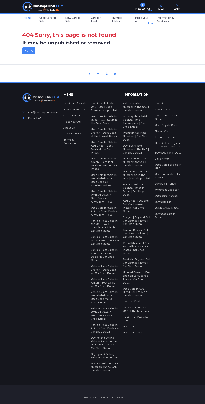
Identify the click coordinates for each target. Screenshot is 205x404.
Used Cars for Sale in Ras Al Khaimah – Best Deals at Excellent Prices (104, 180)
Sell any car (162, 158)
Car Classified (131, 301)
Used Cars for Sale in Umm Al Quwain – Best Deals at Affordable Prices (104, 196)
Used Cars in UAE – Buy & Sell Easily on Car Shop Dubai (135, 292)
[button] (169, 20)
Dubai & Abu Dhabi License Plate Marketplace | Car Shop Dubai (135, 121)
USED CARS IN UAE (167, 207)
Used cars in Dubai (166, 195)
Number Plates (117, 19)
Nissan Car (161, 131)
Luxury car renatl (165, 183)
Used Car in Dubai (134, 332)
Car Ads (159, 103)
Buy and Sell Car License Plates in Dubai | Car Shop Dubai (133, 189)
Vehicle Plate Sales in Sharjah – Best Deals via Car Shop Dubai (104, 270)
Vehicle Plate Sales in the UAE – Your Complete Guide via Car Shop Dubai (104, 226)
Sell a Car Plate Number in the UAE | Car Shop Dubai (136, 107)
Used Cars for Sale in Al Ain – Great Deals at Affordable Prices (105, 211)
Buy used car (163, 201)
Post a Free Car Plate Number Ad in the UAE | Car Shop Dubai (136, 175)
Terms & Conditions (70, 141)
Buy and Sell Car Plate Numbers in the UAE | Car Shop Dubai (104, 367)
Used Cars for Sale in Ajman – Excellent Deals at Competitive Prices (104, 163)
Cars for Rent (96, 19)
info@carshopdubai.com (40, 112)
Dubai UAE (32, 118)
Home (27, 17)
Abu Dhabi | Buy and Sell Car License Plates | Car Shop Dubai (136, 206)
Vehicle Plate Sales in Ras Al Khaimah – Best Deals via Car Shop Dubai (104, 297)
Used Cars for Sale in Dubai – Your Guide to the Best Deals (104, 120)
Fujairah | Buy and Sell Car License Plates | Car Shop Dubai (136, 263)
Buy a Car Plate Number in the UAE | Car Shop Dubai (136, 149)
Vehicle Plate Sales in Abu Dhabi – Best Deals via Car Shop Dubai (104, 255)
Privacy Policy (72, 133)
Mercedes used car (167, 189)
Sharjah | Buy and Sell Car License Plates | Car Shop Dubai (136, 221)
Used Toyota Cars (166, 125)
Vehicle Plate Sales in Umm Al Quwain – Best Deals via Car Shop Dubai (104, 313)
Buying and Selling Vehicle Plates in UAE (104, 356)
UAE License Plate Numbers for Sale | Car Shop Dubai (134, 162)
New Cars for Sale (73, 19)
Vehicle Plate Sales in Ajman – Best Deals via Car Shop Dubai (104, 283)
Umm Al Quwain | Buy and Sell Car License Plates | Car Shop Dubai (136, 277)
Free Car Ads (163, 109)
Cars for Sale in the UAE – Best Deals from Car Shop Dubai (104, 107)
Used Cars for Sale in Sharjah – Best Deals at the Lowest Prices (104, 133)
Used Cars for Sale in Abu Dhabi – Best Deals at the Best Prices (104, 147)
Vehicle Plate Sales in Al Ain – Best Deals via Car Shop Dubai (105, 328)
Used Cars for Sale (47, 19)
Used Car (128, 326)
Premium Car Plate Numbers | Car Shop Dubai (135, 136)
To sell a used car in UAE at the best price (136, 309)
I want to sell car (165, 137)
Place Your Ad (142, 20)
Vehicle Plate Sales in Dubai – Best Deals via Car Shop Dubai (105, 240)
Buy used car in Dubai (168, 152)
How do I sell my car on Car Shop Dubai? (167, 145)
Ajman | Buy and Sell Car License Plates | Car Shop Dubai (135, 233)
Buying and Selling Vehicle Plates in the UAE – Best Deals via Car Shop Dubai (104, 343)
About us (69, 127)
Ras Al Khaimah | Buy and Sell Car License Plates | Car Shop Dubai (136, 248)
